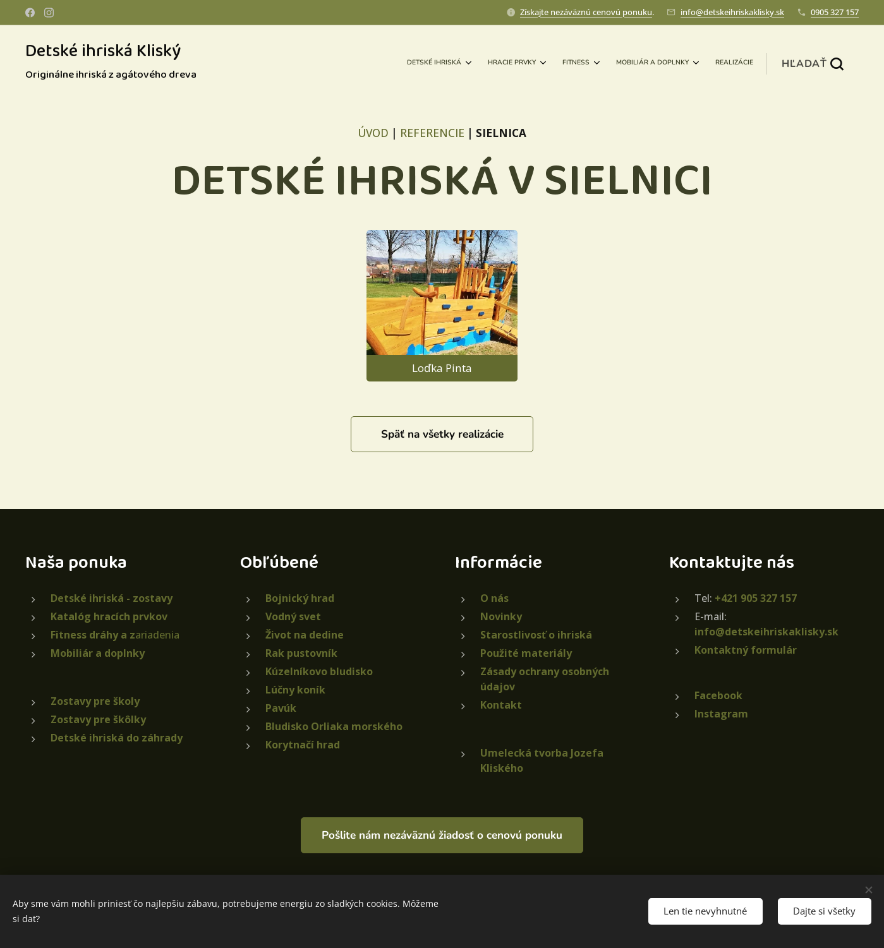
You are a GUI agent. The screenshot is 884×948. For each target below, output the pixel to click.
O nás (494, 598)
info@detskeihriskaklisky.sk (732, 12)
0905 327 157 (835, 12)
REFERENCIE (432, 133)
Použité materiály (526, 653)
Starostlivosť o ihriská (536, 635)
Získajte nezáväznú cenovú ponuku (586, 12)
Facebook (718, 695)
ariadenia (115, 635)
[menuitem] (653, 64)
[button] (812, 64)
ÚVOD (373, 133)
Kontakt (501, 705)
